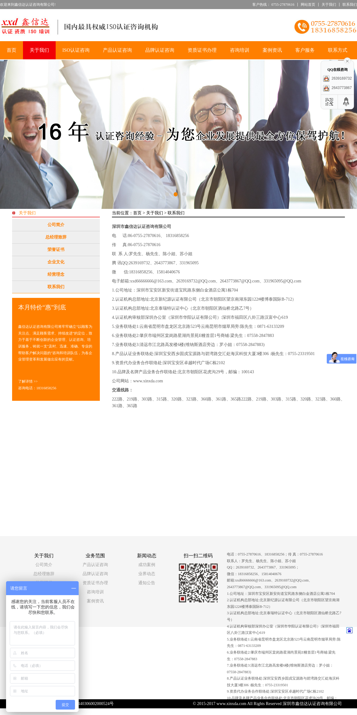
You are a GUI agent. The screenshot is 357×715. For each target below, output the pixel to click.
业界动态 (146, 574)
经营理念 (55, 274)
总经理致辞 (56, 237)
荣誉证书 (55, 249)
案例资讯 (272, 50)
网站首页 (308, 4)
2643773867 (337, 88)
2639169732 (337, 78)
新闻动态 (146, 555)
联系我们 (349, 4)
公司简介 (55, 224)
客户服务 (305, 50)
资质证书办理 (202, 50)
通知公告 (146, 583)
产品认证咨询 (117, 50)
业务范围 (95, 555)
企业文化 (55, 262)
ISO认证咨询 (76, 50)
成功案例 (146, 564)
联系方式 (337, 50)
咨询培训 (239, 50)
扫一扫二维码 (198, 555)
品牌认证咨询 (159, 50)
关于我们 (329, 4)
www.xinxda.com (148, 381)
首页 (11, 50)
